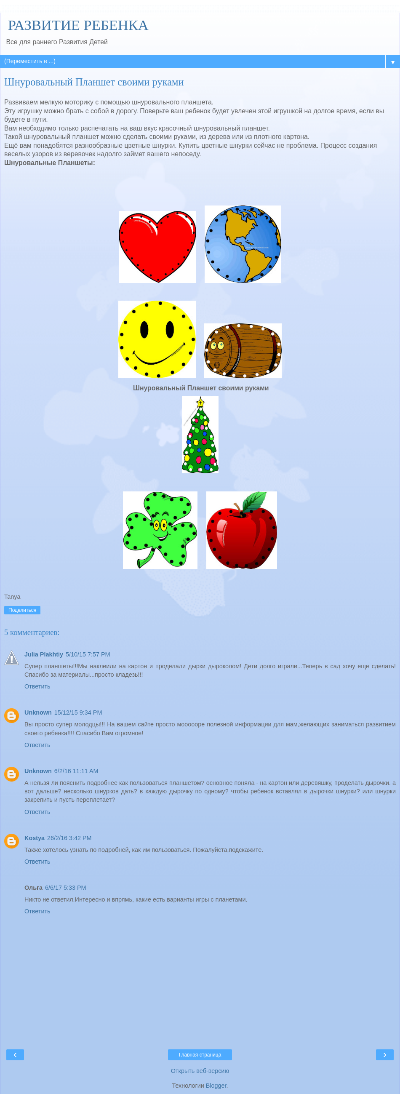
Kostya (34, 838)
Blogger (216, 1085)
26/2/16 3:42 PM (69, 838)
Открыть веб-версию (200, 1070)
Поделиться (22, 610)
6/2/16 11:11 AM (76, 771)
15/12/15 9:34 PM (78, 712)
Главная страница (200, 1055)
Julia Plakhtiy (43, 654)
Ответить (37, 686)
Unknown (38, 712)
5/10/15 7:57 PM (88, 654)
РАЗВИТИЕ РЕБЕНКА (76, 25)
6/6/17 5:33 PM (65, 887)
